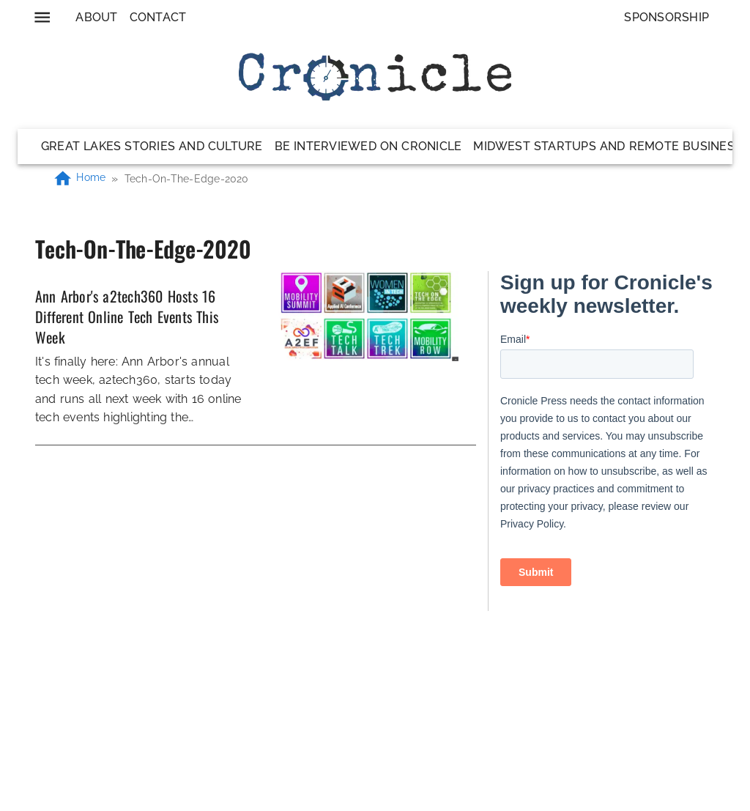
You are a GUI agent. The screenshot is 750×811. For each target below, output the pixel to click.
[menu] (42, 17)
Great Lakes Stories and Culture (152, 146)
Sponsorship (666, 17)
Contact (158, 17)
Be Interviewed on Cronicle (368, 146)
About (96, 17)
